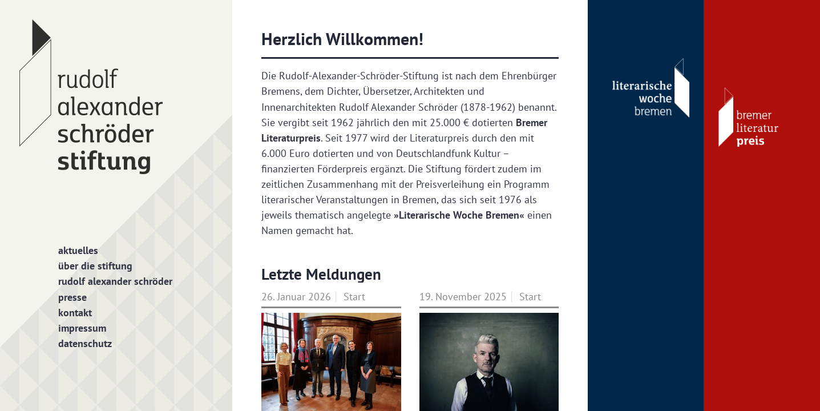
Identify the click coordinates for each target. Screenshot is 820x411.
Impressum (82, 328)
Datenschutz (85, 343)
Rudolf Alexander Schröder (115, 281)
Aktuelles (78, 250)
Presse (72, 297)
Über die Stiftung (95, 265)
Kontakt (75, 312)
